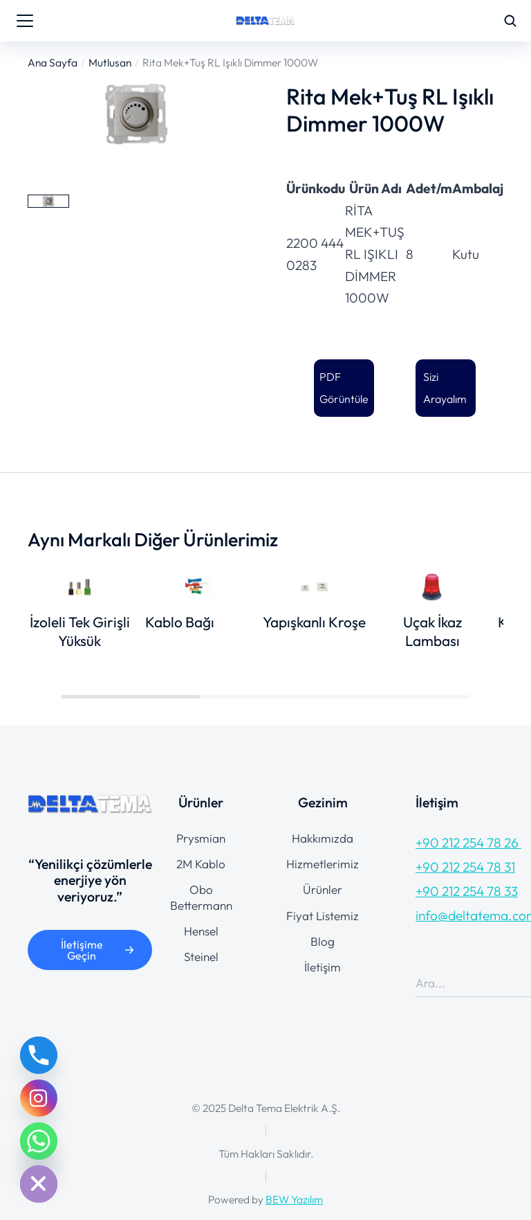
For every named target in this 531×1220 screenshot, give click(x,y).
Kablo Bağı (179, 622)
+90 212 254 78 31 (465, 867)
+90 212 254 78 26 (468, 842)
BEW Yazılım (294, 1199)
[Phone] (38, 1055)
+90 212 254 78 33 (467, 891)
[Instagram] (38, 1098)
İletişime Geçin (98, 950)
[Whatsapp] (38, 1141)
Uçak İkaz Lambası (432, 631)
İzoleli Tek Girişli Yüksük (80, 631)
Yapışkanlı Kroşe (314, 622)
